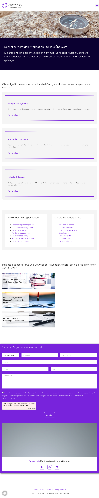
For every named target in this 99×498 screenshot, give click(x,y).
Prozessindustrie (65, 241)
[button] (97, 5)
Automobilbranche (66, 225)
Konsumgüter (64, 238)
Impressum (37, 489)
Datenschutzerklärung (50, 489)
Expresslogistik (65, 236)
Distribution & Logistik (68, 230)
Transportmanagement (21, 241)
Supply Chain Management (23, 238)
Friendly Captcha (31, 408)
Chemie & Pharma (66, 227)
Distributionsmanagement (22, 227)
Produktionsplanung (20, 236)
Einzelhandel (64, 233)
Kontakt (63, 489)
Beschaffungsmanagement (23, 225)
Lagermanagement (20, 230)
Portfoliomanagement (21, 233)
